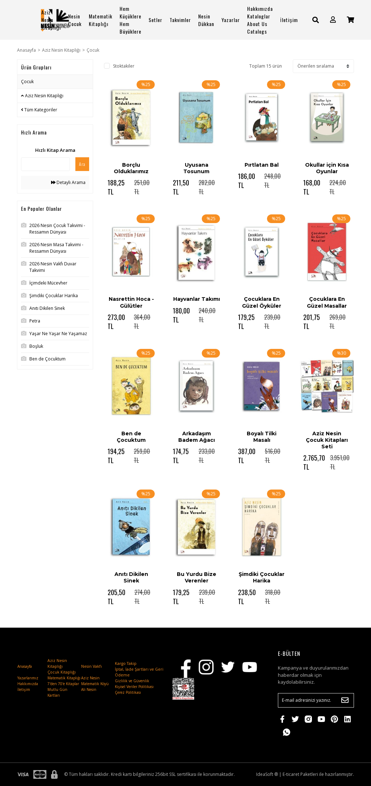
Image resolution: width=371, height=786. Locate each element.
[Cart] (350, 20)
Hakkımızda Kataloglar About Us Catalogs (260, 20)
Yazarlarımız (27, 677)
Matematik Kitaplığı (100, 19)
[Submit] (345, 700)
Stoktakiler (123, 66)
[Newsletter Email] (316, 700)
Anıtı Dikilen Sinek (131, 577)
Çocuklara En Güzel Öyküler (261, 302)
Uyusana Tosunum (196, 168)
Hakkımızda (27, 683)
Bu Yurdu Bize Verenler (196, 577)
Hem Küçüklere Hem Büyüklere (130, 20)
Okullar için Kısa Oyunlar (327, 168)
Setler (155, 20)
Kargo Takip (126, 663)
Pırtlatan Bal (262, 165)
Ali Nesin (88, 689)
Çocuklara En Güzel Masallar (327, 302)
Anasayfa (24, 666)
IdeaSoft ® (267, 774)
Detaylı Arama (68, 182)
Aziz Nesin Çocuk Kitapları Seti (327, 440)
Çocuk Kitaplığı (61, 672)
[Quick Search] (45, 164)
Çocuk (93, 50)
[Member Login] (333, 20)
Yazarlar (230, 20)
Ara (82, 164)
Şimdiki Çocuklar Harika (261, 577)
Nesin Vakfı (91, 666)
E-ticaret (291, 774)
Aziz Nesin (90, 677)
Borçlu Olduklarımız (131, 168)
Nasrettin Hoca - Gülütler (131, 302)
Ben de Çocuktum (131, 436)
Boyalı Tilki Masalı (261, 436)
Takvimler (180, 20)
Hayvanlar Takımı (196, 299)
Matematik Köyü (95, 683)
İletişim (289, 20)
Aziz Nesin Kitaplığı (51, 19)
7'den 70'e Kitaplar (63, 683)
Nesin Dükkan (206, 19)
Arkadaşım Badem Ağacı (196, 436)
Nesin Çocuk (75, 19)
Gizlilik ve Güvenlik (132, 680)
